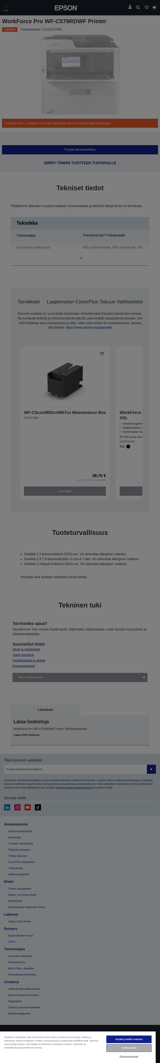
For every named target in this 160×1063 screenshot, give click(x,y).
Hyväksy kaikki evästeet (128, 1039)
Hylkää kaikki (128, 1048)
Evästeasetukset (129, 1056)
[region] (78, 1047)
